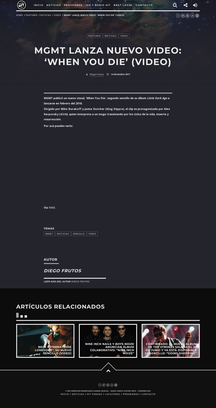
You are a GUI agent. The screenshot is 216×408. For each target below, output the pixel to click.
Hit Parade (94, 394)
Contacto (149, 394)
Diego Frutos (97, 74)
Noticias (63, 233)
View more (45, 341)
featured (32, 15)
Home (19, 15)
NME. (52, 207)
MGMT (49, 233)
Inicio (64, 394)
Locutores (112, 394)
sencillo (79, 233)
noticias (45, 15)
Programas (131, 394)
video (57, 15)
